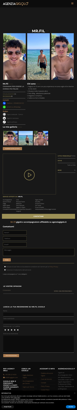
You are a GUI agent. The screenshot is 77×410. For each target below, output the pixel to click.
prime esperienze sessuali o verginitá (23, 210)
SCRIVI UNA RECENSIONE (63, 291)
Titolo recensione (8, 318)
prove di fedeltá (39, 207)
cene (17, 200)
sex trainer (38, 205)
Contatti (43, 382)
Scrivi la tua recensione (10, 333)
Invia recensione (11, 355)
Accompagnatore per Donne (28, 382)
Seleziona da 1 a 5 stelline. (11, 326)
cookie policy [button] (16, 397)
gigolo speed (6, 205)
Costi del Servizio (46, 379)
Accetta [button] (71, 406)
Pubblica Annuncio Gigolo (47, 374)
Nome (5, 310)
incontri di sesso (39, 203)
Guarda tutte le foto (12, 148)
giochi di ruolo (7, 202)
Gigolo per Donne (28, 386)
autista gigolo (6, 207)
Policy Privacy (53, 266)
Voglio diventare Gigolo (28, 376)
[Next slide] (70, 56)
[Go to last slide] (6, 56)
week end (19, 203)
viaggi (4, 203)
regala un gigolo (20, 207)
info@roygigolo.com (11, 377)
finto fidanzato (20, 205)
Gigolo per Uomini (28, 390)
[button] (74, 393)
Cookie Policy (45, 389)
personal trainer (20, 202)
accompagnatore (7, 200)
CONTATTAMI (38, 216)
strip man (37, 202)
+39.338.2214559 (10, 374)
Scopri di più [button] (7, 406)
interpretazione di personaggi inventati (45, 209)
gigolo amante (39, 200)
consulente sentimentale (9, 209)
